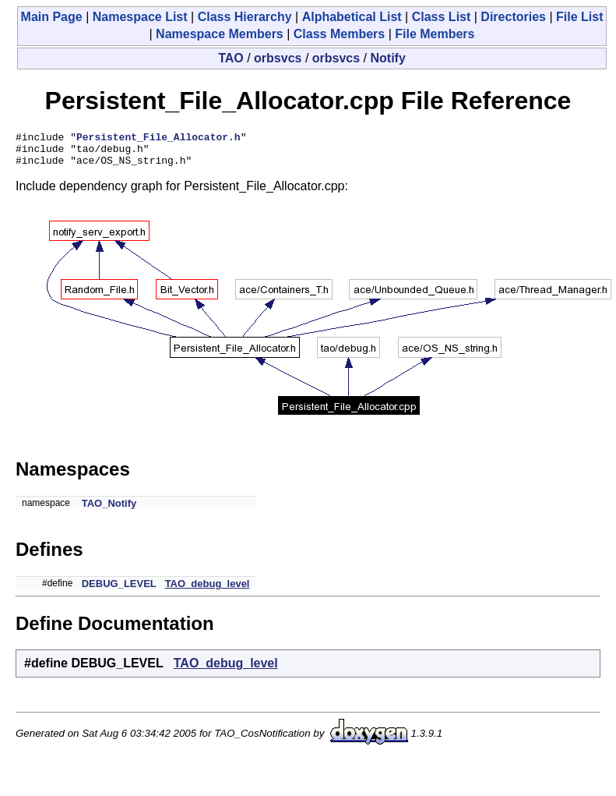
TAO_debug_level (207, 590)
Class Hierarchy (245, 16)
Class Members (339, 34)
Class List (441, 16)
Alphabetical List (352, 16)
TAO (231, 58)
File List (579, 16)
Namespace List (140, 16)
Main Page (52, 16)
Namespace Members (219, 34)
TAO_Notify (109, 510)
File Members (434, 34)
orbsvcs (277, 58)
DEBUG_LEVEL (119, 590)
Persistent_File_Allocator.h (158, 139)
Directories (513, 16)
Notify (388, 58)
